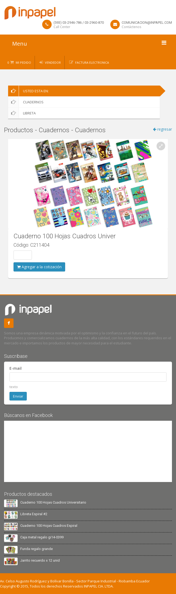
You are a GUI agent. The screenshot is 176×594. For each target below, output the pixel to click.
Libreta (22, 113)
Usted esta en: (28, 91)
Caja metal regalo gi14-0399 (42, 537)
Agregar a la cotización (39, 266)
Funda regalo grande (36, 549)
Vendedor (53, 62)
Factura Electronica (92, 62)
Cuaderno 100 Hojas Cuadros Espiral (48, 526)
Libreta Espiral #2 (33, 514)
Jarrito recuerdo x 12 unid (40, 560)
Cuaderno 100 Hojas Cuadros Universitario (53, 502)
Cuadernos (26, 102)
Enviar (18, 396)
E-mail (15, 368)
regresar (162, 129)
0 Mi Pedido (19, 62)
